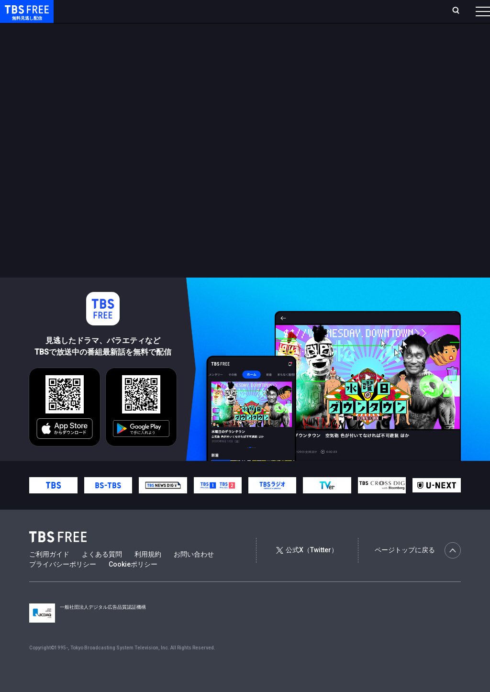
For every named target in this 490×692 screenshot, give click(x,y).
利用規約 (147, 573)
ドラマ (192, 30)
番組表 (460, 11)
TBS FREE (25, 17)
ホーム (108, 11)
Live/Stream (226, 11)
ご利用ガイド (49, 573)
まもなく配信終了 (147, 30)
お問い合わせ (194, 573)
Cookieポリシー (133, 583)
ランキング (181, 11)
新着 (104, 30)
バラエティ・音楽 (239, 30)
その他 (379, 30)
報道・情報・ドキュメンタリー (316, 30)
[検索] (392, 11)
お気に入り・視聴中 (285, 11)
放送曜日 (141, 11)
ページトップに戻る (418, 569)
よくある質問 (102, 573)
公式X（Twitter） (306, 569)
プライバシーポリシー (62, 583)
